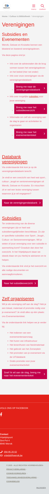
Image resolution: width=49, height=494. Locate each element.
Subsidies (11, 218)
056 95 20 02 (10, 452)
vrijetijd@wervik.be (13, 455)
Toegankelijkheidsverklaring (21, 477)
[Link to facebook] (1, 414)
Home (5, 16)
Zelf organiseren (18, 298)
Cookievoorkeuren (16, 473)
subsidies (34, 96)
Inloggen (41, 488)
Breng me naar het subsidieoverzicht (26, 109)
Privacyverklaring (15, 469)
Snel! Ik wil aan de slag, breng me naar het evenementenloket (22, 374)
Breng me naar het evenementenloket (26, 134)
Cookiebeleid (13, 481)
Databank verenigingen (14, 159)
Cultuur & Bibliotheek (20, 16)
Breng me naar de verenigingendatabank (28, 88)
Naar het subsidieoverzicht (18, 283)
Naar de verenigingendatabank (20, 202)
